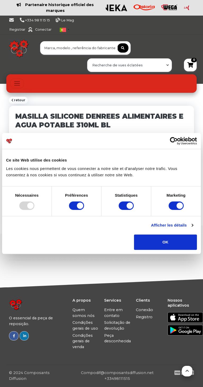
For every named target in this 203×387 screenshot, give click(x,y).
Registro (144, 317)
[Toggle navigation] (17, 83)
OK (166, 242)
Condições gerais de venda (82, 341)
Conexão (144, 309)
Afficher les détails (169, 225)
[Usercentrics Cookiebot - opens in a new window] (174, 141)
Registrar (17, 29)
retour (18, 100)
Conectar (43, 29)
